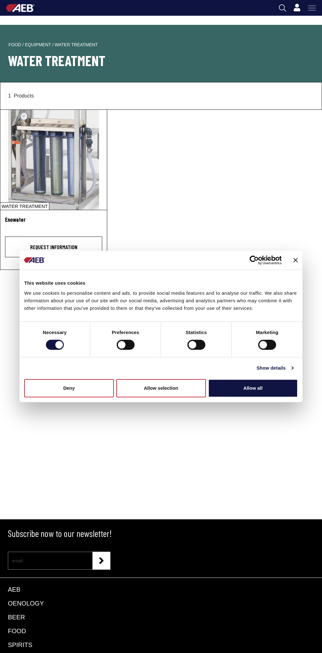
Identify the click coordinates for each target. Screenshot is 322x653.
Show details (271, 368)
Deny (69, 388)
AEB (14, 589)
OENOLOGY (26, 603)
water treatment (76, 44)
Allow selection (161, 388)
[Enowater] (53, 160)
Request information (53, 246)
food (15, 44)
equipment (38, 44)
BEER (16, 617)
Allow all (253, 388)
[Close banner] (295, 260)
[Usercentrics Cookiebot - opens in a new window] (254, 260)
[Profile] (297, 8)
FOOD (17, 631)
